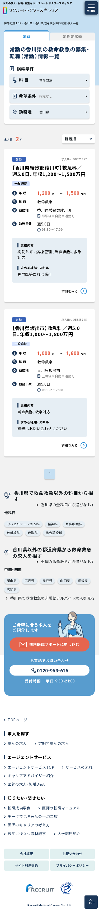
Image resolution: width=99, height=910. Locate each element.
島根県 (47, 580)
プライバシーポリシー (72, 865)
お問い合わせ (72, 853)
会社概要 (26, 853)
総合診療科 (54, 532)
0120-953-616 (49, 670)
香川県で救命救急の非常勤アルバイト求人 (46, 598)
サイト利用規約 (26, 865)
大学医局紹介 (69, 833)
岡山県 (12, 580)
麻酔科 (33, 532)
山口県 (65, 580)
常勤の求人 (17, 743)
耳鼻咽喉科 (73, 524)
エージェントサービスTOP (31, 767)
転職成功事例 (19, 808)
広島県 (29, 580)
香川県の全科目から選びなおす (68, 504)
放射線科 (13, 532)
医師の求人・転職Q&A (26, 784)
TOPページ (17, 719)
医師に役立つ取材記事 (27, 833)
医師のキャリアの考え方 (29, 824)
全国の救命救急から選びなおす (68, 561)
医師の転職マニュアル (61, 808)
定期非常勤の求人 (53, 743)
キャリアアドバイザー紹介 (31, 775)
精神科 (53, 524)
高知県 (12, 589)
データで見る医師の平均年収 (33, 816)
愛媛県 (83, 580)
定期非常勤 (72, 36)
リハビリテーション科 (23, 524)
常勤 (26, 36)
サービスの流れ (78, 767)
